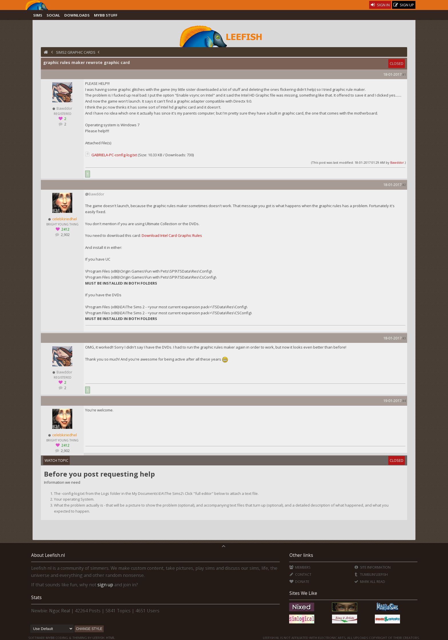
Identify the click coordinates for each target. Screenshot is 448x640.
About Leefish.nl (48, 555)
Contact (300, 574)
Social (53, 15)
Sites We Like (303, 593)
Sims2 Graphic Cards (75, 52)
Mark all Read (369, 581)
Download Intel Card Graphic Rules (172, 235)
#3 (404, 338)
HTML (110, 637)
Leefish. (99, 637)
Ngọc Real (59, 610)
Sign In (380, 4)
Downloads (77, 15)
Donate (299, 581)
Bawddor (397, 162)
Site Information (372, 567)
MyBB (50, 637)
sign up (105, 584)
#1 (404, 74)
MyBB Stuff (105, 15)
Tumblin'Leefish (370, 574)
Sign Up (403, 5)
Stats (36, 597)
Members (299, 567)
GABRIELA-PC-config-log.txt (114, 154)
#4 (404, 401)
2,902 (65, 234)
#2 (404, 185)
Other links (301, 555)
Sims (37, 15)
